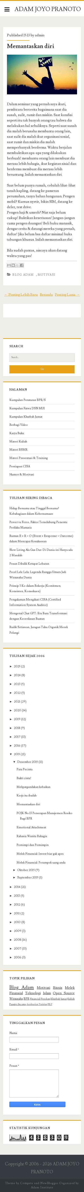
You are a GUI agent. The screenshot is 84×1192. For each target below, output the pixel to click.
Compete (26, 1183)
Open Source (64, 993)
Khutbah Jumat (59, 999)
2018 (17, 728)
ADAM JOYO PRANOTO (48, 9)
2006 (17, 957)
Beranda (46, 294)
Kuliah (71, 999)
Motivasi (46, 275)
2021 (17, 701)
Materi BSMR (18, 450)
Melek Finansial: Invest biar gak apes (40, 854)
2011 (17, 913)
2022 (17, 693)
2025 (17, 666)
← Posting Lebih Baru (21, 294)
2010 (17, 922)
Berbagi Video (18, 425)
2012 (17, 904)
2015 (17, 754)
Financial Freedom (40, 999)
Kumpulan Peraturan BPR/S (27, 400)
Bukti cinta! (24, 778)
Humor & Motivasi (21, 474)
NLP (50, 1004)
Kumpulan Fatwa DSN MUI (27, 408)
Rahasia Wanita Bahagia (32, 836)
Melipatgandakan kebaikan (33, 787)
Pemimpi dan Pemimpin (33, 845)
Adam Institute (42, 1187)
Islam (47, 993)
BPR (26, 999)
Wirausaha (16, 999)
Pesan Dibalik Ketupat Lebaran (29, 564)
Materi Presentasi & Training (28, 458)
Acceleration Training (36, 1004)
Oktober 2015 (26, 870)
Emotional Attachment (31, 827)
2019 (17, 719)
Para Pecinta (24, 769)
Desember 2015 (27, 762)
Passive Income (17, 1004)
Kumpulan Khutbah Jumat (25, 417)
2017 (17, 737)
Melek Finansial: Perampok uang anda (41, 862)
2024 (17, 675)
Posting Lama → (67, 294)
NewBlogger (49, 1183)
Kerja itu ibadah (27, 795)
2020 (17, 710)
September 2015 (27, 877)
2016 (17, 745)
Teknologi (33, 993)
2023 (17, 684)
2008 (17, 940)
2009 (17, 931)
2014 (17, 887)
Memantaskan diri (30, 46)
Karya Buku (16, 433)
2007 (17, 948)
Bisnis (57, 987)
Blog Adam (23, 275)
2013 (17, 896)
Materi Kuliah (18, 441)
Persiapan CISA (19, 466)
